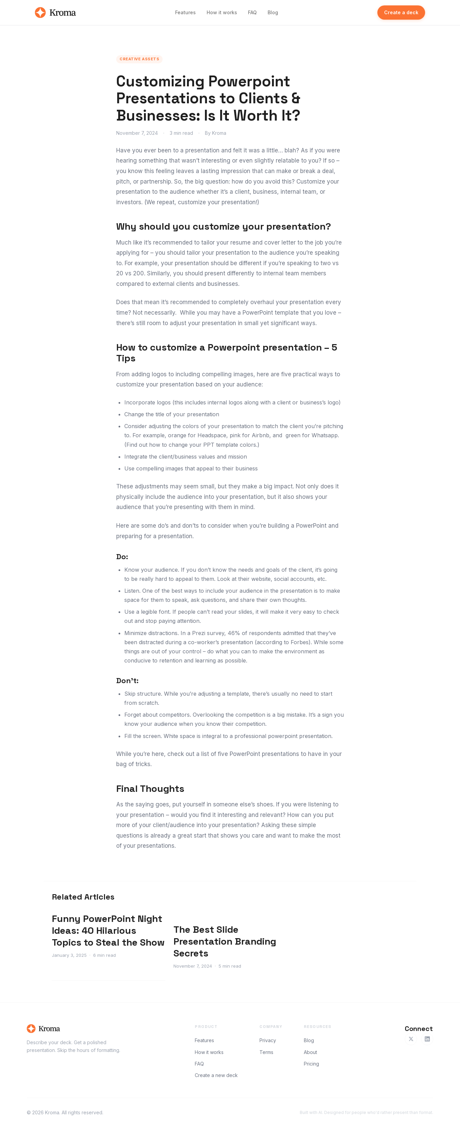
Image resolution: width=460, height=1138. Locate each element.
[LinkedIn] (427, 1039)
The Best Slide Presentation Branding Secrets (224, 941)
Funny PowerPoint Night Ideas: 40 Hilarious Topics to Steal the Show (108, 930)
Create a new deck (216, 1075)
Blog (273, 12)
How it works (222, 12)
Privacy (267, 1040)
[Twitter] (411, 1039)
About (310, 1052)
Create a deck (401, 12)
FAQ (252, 12)
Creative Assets (139, 59)
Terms (266, 1052)
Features (185, 12)
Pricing (311, 1064)
